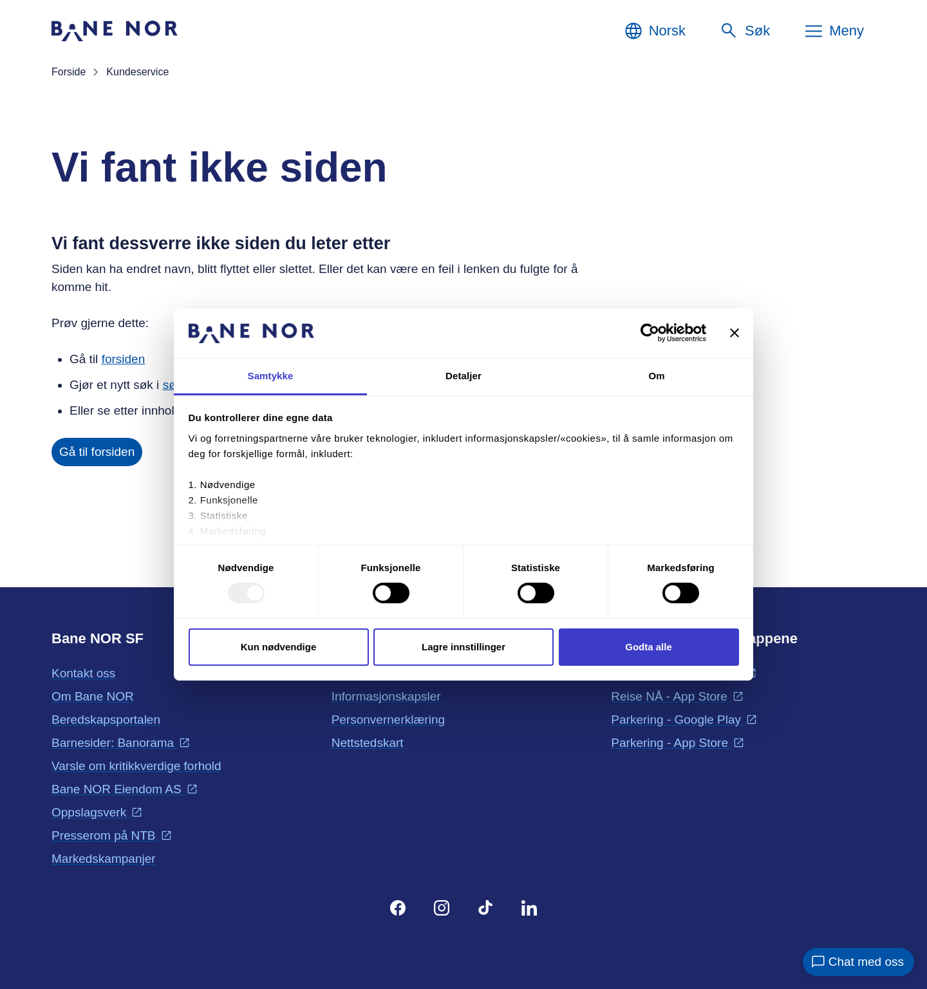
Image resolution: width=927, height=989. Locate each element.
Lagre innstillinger (463, 646)
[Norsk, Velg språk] (654, 31)
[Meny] (834, 31)
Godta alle (648, 646)
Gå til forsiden (97, 451)
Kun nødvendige (279, 646)
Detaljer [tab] (463, 375)
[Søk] (744, 31)
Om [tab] (656, 375)
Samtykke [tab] (271, 375)
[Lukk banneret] (734, 332)
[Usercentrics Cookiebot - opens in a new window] (650, 333)
